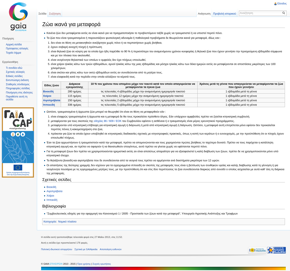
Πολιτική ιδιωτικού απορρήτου (56, 249)
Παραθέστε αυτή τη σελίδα (16, 98)
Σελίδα (42, 13)
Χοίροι (47, 95)
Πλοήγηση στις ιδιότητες (19, 92)
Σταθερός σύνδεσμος (18, 84)
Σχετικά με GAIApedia (86, 249)
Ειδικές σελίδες (14, 76)
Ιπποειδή (49, 104)
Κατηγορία (50, 221)
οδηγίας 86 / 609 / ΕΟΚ (108, 121)
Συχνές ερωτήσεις (102, 264)
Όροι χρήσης (85, 264)
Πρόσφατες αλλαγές (17, 48)
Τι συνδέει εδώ (14, 67)
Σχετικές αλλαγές (15, 71)
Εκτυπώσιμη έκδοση (17, 80)
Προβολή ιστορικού (224, 13)
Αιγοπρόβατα (52, 100)
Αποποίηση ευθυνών (111, 249)
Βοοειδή (48, 91)
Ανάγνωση (204, 13)
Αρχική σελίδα (14, 44)
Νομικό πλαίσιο (67, 221)
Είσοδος (282, 3)
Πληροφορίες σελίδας (18, 88)
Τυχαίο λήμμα (13, 52)
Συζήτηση (55, 13)
